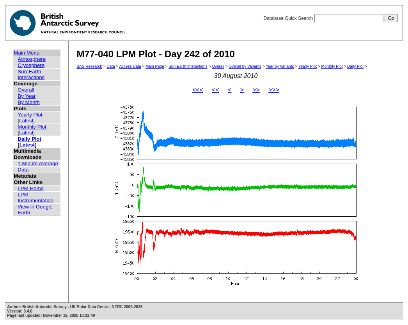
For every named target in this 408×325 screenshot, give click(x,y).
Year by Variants (280, 66)
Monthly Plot (32, 127)
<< (215, 90)
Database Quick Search (330, 18)
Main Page (154, 66)
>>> (273, 90)
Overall (26, 90)
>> (256, 90)
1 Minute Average (38, 163)
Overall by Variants (245, 66)
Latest (26, 121)
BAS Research (89, 66)
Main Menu (26, 53)
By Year (26, 96)
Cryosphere (31, 65)
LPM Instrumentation (35, 197)
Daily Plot (29, 139)
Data (23, 170)
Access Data (130, 66)
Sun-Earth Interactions (31, 74)
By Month (28, 102)
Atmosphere (32, 59)
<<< (197, 90)
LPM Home (31, 188)
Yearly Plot (30, 115)
